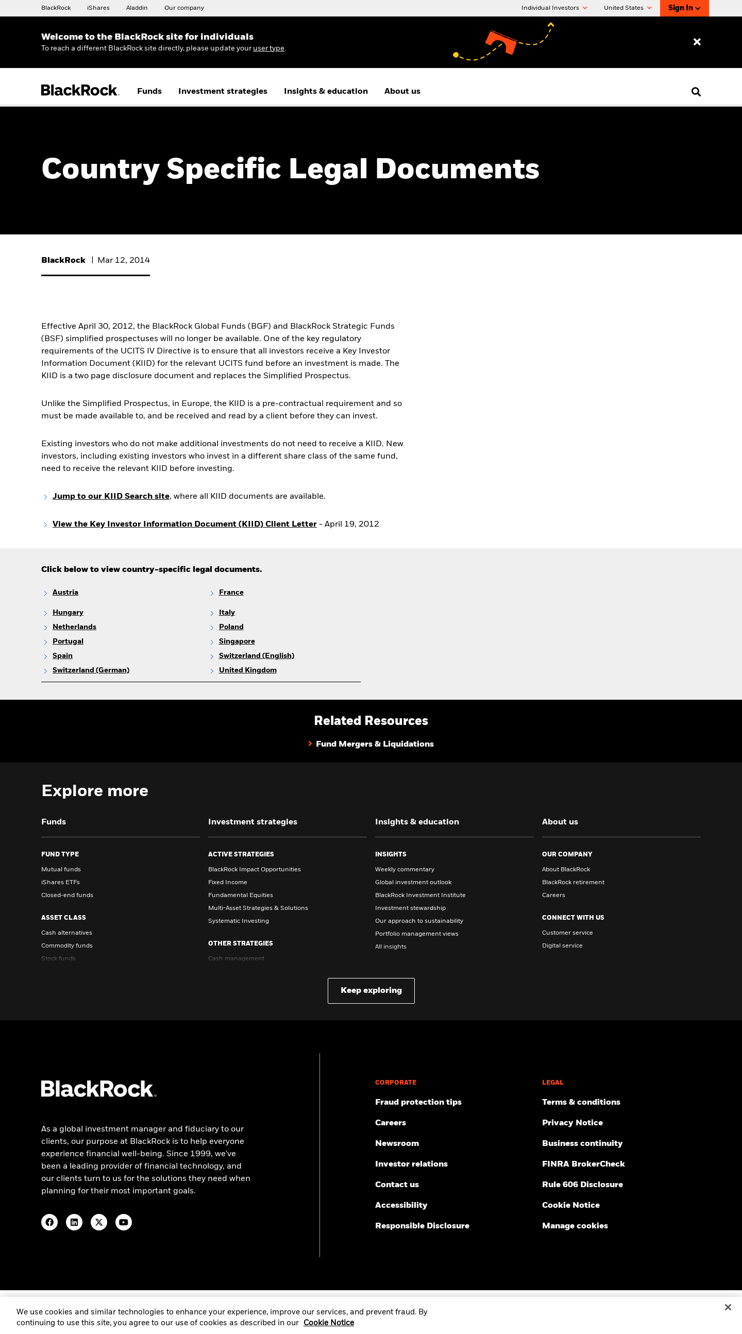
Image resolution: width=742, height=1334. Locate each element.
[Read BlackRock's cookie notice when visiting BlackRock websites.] (621, 1206)
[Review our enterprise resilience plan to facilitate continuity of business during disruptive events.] (621, 1144)
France (231, 592)
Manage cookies (575, 1226)
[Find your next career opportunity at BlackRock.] (454, 1123)
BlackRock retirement (573, 883)
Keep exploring (371, 991)
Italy (227, 612)
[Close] (728, 1315)
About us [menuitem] (402, 92)
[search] (694, 91)
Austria (65, 592)
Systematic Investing (238, 921)
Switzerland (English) (256, 656)
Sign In (684, 8)
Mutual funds (61, 870)
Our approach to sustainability (419, 921)
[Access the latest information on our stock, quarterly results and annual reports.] (454, 1164)
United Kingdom (248, 670)
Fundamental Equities (240, 895)
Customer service (567, 933)
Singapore (237, 641)
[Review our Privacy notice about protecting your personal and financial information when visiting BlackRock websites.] (621, 1123)
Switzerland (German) (91, 670)
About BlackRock (566, 870)
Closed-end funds (67, 895)
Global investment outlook (413, 883)
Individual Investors (554, 8)
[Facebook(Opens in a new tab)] (49, 1222)
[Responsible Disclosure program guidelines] (454, 1226)
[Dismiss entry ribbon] (697, 42)
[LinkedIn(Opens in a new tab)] (74, 1222)
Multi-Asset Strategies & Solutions (258, 908)
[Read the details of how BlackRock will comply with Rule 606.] (621, 1185)
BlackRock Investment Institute (420, 895)
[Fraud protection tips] (454, 1102)
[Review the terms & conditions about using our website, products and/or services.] (621, 1102)
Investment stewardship (410, 908)
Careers (553, 895)
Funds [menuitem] (149, 92)
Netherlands (74, 627)
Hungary (68, 612)
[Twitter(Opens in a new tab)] (99, 1222)
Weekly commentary (404, 870)
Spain (63, 656)
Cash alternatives (66, 933)
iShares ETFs (60, 883)
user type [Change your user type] (268, 48)
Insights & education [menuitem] (326, 92)
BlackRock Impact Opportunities (254, 870)
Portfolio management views (417, 934)
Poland (231, 627)
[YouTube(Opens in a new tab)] (123, 1222)
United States (628, 8)
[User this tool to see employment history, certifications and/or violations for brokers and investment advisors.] (621, 1164)
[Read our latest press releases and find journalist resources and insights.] (454, 1144)
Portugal (68, 641)
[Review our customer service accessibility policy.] (454, 1206)
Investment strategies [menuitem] (222, 92)
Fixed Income (227, 883)
